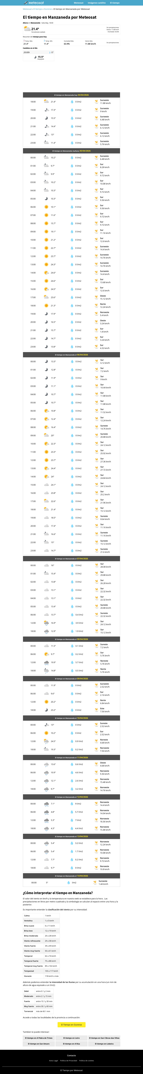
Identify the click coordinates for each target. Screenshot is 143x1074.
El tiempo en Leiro (71, 1038)
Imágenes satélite (97, 2)
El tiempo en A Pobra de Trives (38, 1038)
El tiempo (115, 2)
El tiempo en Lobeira (104, 1044)
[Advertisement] (71, 76)
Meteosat (78, 2)
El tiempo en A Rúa (71, 1044)
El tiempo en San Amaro (38, 1044)
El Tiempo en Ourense (71, 1024)
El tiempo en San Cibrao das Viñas (104, 1038)
